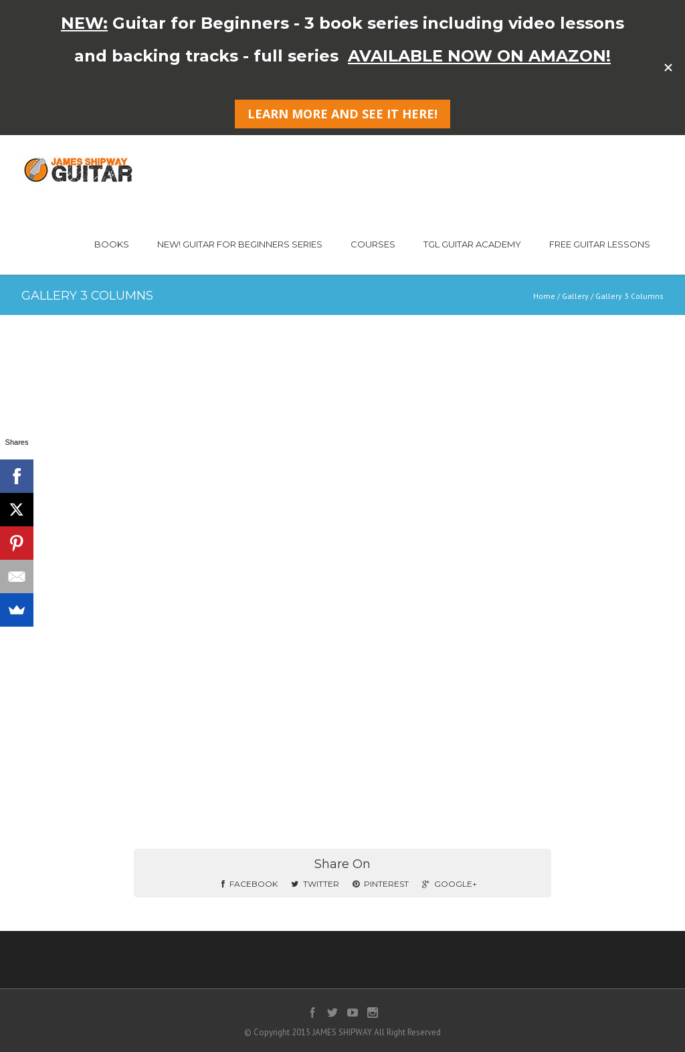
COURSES (373, 244)
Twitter (315, 884)
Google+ (449, 884)
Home (544, 296)
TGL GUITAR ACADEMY (472, 244)
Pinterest (381, 884)
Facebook (249, 884)
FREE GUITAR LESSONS (599, 244)
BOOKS (111, 244)
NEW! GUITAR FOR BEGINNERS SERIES (239, 244)
